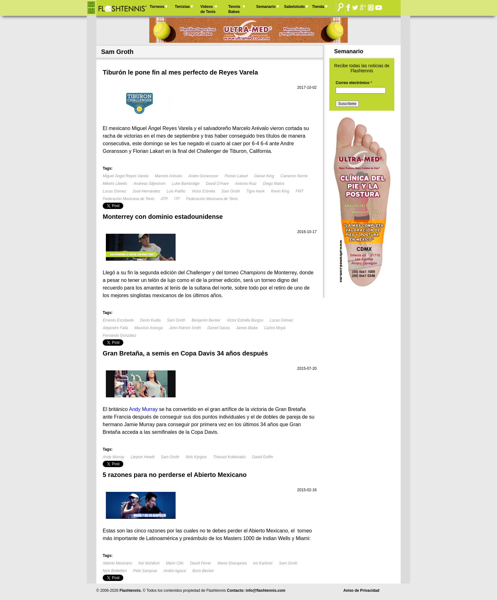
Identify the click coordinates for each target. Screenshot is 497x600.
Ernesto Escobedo (118, 320)
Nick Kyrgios (196, 457)
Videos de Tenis (208, 9)
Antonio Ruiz (246, 183)
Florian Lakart (236, 176)
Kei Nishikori (149, 563)
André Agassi (175, 571)
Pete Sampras (145, 571)
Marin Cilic (175, 563)
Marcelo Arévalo (168, 176)
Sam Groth (231, 191)
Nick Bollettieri (115, 571)
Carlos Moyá (274, 328)
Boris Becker (203, 571)
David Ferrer (200, 563)
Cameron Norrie (294, 176)
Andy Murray (113, 457)
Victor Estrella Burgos (245, 320)
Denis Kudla (150, 320)
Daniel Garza (218, 328)
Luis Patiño (175, 191)
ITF (177, 199)
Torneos (157, 6)
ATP (164, 199)
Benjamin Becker (206, 320)
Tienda (318, 6)
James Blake (247, 328)
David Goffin (262, 457)
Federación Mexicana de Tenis (128, 199)
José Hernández (146, 191)
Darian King (264, 176)
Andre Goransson (203, 176)
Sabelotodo (294, 6)
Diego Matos (273, 183)
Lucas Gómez (114, 191)
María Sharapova (232, 563)
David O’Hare (217, 183)
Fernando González (119, 335)
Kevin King (280, 191)
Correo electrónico (354, 83)
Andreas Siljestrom (149, 183)
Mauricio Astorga (148, 328)
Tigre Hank (255, 191)
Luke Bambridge (185, 183)
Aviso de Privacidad (361, 590)
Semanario (265, 6)
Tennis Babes (234, 9)
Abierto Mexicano (117, 563)
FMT (300, 191)
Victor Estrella (203, 191)
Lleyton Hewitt (142, 457)
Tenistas (182, 6)
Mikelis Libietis (115, 183)
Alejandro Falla (115, 328)
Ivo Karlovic (263, 563)
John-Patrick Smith (185, 328)
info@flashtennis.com (265, 590)
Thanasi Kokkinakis (229, 457)
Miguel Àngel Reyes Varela (125, 176)
